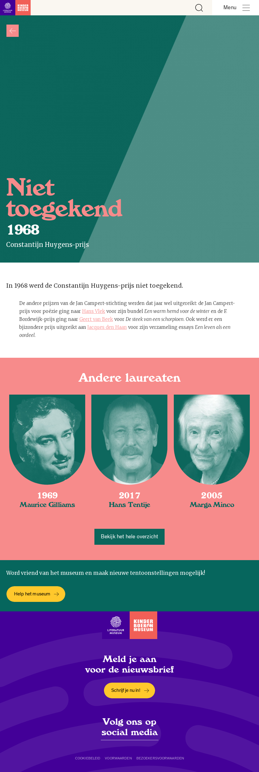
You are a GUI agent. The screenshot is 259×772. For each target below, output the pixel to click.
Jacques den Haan (107, 327)
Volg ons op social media (129, 727)
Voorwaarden (118, 758)
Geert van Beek (96, 319)
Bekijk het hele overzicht (129, 536)
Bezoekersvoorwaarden (160, 758)
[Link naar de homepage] (15, 7)
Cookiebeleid (87, 758)
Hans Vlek (93, 311)
